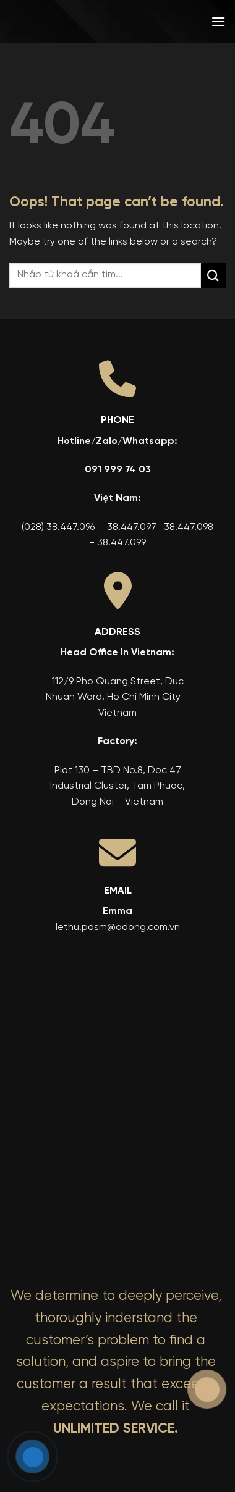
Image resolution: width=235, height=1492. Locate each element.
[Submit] (213, 275)
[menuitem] (138, 21)
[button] (218, 21)
